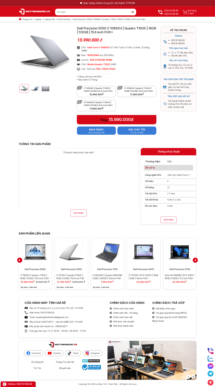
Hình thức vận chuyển (123, 321)
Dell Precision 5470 (143, 269)
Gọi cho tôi (136, 129)
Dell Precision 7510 (107, 269)
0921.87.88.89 (24, 384)
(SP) (192, 13)
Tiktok (73, 353)
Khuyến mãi (64, 368)
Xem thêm (78, 213)
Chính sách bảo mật (122, 317)
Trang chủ (27, 19)
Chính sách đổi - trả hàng (125, 313)
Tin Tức (37, 368)
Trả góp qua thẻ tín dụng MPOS (171, 313)
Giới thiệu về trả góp (165, 308)
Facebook (33, 353)
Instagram (92, 353)
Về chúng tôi (37, 362)
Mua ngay (96, 129)
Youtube (54, 353)
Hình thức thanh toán (123, 326)
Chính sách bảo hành (123, 308)
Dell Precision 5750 (179, 269)
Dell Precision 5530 (71, 269)
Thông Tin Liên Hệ (65, 362)
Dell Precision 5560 (35, 269)
